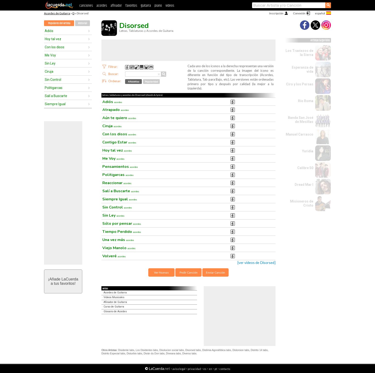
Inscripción (276, 13)
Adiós (49, 31)
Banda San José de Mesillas (300, 120)
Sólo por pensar (121, 223)
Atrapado (115, 109)
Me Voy (50, 55)
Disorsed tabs (193, 350)
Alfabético (133, 81)
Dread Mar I (304, 184)
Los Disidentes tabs (147, 350)
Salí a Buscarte (56, 96)
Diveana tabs (173, 353)
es (204, 368)
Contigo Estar (119, 142)
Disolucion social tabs (171, 350)
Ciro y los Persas (299, 84)
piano (158, 6)
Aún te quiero (119, 118)
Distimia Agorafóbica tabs (216, 350)
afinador (116, 6)
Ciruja (49, 71)
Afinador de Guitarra (115, 302)
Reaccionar (116, 183)
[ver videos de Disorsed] (256, 263)
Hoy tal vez (53, 39)
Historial (82, 23)
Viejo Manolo (118, 248)
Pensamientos (120, 166)
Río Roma (305, 101)
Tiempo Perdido (121, 231)
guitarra (146, 6)
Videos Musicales (114, 297)
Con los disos (54, 47)
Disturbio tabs (134, 353)
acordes (101, 6)
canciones (86, 6)
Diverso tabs (189, 353)
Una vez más (118, 239)
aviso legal (178, 368)
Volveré (114, 256)
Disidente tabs (126, 350)
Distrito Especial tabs (113, 353)
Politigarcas (53, 88)
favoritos (131, 6)
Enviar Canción (215, 272)
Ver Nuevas (161, 272)
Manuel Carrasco (299, 134)
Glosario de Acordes (115, 311)
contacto (224, 368)
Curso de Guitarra (114, 306)
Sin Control (53, 80)
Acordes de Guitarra (57, 13)
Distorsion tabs (240, 350)
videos (169, 6)
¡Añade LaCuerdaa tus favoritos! (63, 281)
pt (216, 368)
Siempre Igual (55, 104)
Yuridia (307, 151)
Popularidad (151, 81)
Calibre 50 (305, 168)
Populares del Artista (59, 23)
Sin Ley (50, 63)
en (210, 368)
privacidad (194, 368)
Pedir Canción (189, 272)
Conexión (299, 13)
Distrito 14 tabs (259, 350)
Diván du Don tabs (154, 353)
